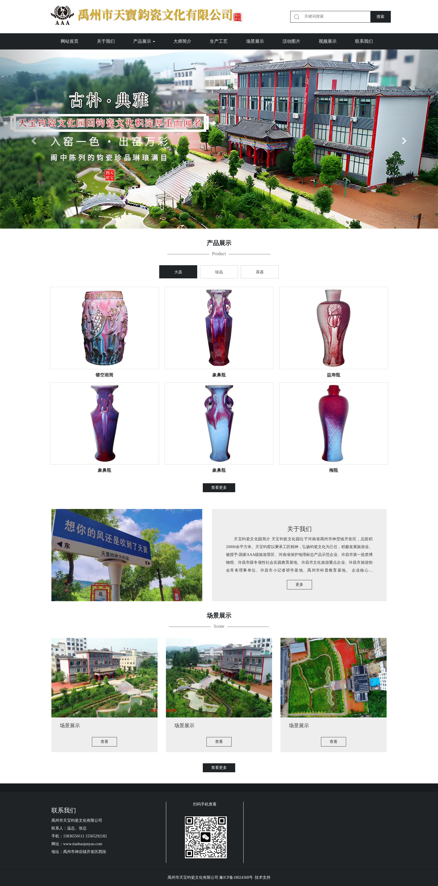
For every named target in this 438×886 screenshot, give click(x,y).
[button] (33, 139)
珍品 (219, 272)
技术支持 (262, 877)
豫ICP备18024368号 (236, 877)
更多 (299, 584)
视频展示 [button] (328, 41)
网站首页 (69, 41)
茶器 (260, 272)
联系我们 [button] (364, 41)
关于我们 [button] (106, 41)
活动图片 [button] (291, 41)
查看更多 (219, 487)
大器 (178, 272)
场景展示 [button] (255, 41)
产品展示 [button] (144, 41)
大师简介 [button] (182, 41)
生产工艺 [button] (219, 41)
